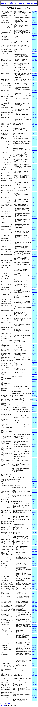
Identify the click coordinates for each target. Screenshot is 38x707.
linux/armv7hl (34, 12)
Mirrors (28, 3)
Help (32, 3)
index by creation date (20, 3)
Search (35, 3)
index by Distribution (11, 3)
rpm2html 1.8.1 (9, 703)
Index (2, 3)
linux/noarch (34, 11)
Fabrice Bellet (3, 705)
